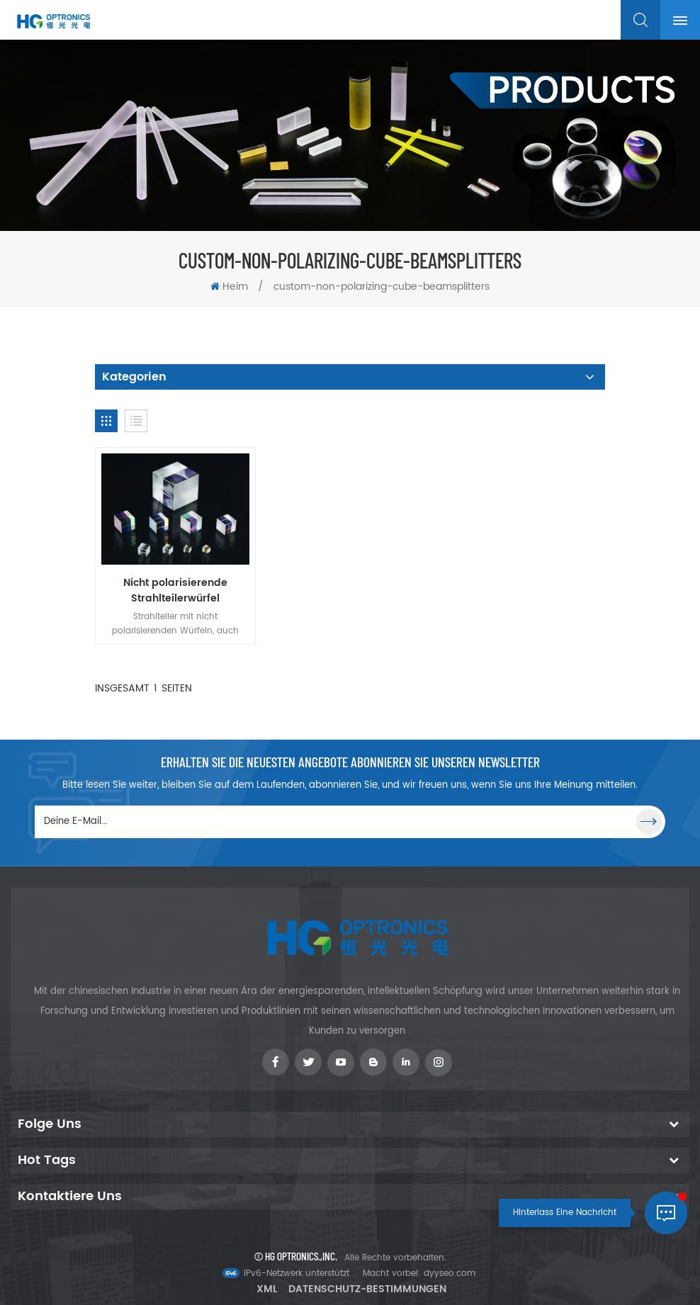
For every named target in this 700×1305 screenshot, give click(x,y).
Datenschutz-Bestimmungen (367, 1289)
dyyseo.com (449, 1273)
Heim (229, 286)
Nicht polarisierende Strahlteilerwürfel (175, 590)
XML (266, 1289)
